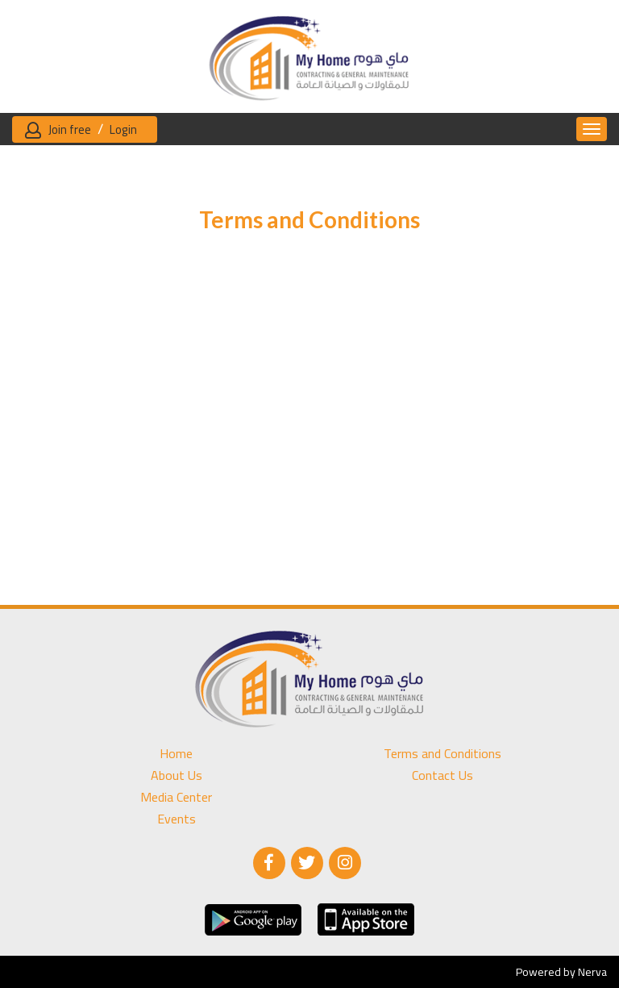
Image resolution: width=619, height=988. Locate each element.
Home (176, 754)
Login (123, 129)
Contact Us (442, 775)
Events (176, 819)
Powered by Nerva (561, 972)
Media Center (176, 797)
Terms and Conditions (442, 754)
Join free (69, 129)
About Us (176, 775)
